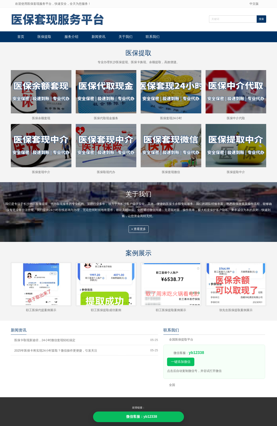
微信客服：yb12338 (138, 416)
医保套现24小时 (171, 118)
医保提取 (44, 37)
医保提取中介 (236, 172)
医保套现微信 (171, 172)
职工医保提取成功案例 (106, 310)
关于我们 (125, 37)
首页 (20, 37)
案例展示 (138, 253)
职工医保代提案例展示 (41, 310)
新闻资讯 (98, 37)
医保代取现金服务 (106, 118)
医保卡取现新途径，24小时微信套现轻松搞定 (44, 340)
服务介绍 (71, 37)
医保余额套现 (41, 118)
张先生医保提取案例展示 (236, 310)
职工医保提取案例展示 (171, 310)
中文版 (254, 3)
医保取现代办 (106, 172)
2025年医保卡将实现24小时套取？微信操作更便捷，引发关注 (55, 350)
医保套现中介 (41, 172)
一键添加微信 (180, 361)
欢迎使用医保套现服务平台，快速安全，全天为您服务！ (53, 3)
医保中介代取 (236, 118)
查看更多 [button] (139, 229)
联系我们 (152, 37)
